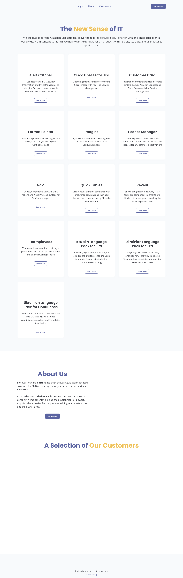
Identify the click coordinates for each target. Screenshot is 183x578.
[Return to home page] (23, 6)
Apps (80, 6)
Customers (105, 6)
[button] (158, 6)
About (91, 6)
